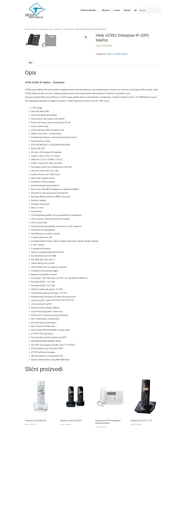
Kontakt (126, 10)
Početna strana (31, 30)
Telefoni (58, 30)
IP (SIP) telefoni (69, 30)
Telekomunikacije (86, 10)
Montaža (104, 10)
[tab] (30, 110)
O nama (115, 10)
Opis (31, 110)
